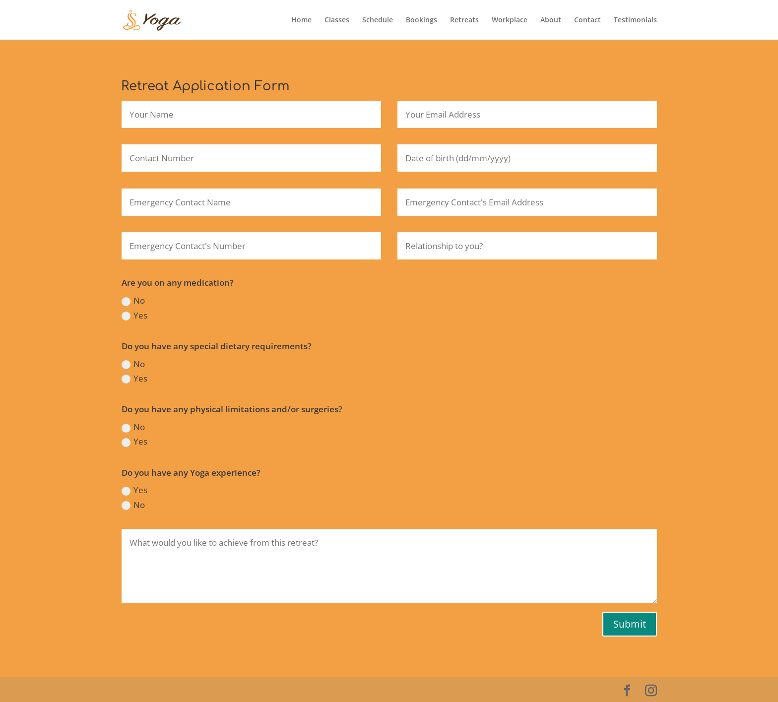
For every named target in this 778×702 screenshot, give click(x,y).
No (133, 300)
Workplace (509, 20)
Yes (134, 315)
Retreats (464, 20)
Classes (336, 20)
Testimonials (635, 20)
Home (301, 20)
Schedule (377, 20)
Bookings (421, 20)
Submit (629, 624)
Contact (587, 20)
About (550, 20)
